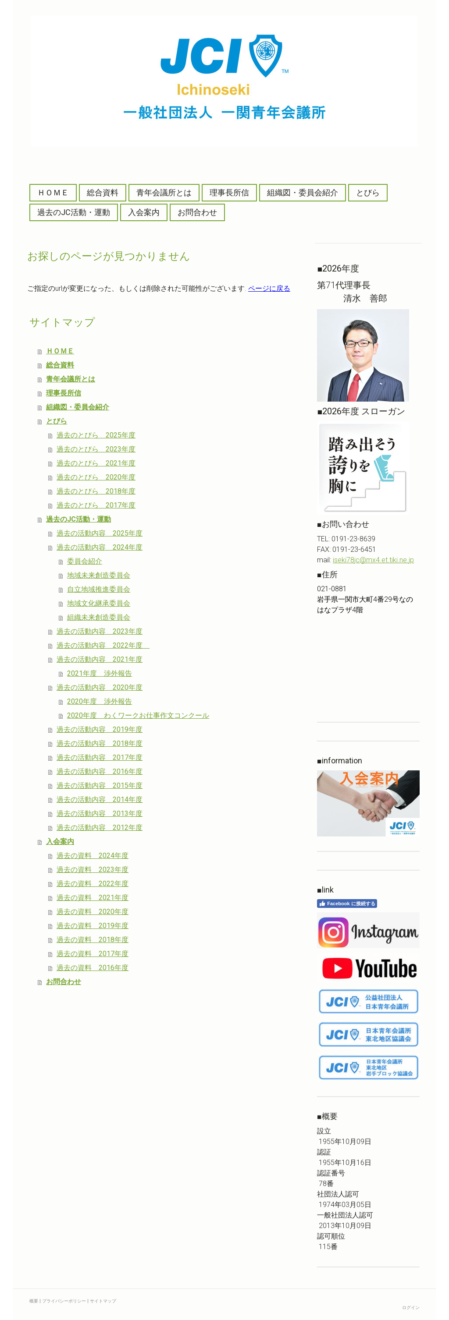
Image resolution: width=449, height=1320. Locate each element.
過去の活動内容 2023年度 (100, 631)
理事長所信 (229, 192)
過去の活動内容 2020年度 (100, 687)
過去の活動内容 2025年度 (100, 533)
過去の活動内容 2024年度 (100, 547)
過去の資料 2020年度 (92, 911)
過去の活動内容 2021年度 (100, 659)
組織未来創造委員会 (98, 617)
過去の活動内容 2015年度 (100, 785)
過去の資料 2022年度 (92, 883)
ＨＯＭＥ (53, 192)
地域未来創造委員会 (98, 575)
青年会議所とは (164, 192)
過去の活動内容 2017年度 (100, 757)
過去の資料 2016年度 (92, 968)
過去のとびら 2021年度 (96, 463)
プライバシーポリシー (64, 1301)
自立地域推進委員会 (98, 589)
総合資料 (102, 192)
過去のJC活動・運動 (73, 212)
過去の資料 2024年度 (92, 855)
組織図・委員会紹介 (302, 192)
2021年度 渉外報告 (99, 673)
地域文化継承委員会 (98, 603)
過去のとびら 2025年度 (96, 435)
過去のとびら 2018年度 (96, 491)
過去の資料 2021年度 (92, 897)
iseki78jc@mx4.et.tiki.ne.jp (373, 560)
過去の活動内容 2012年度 (100, 827)
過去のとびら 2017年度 (96, 505)
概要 (33, 1301)
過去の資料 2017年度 (92, 953)
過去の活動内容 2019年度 (100, 729)
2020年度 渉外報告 (99, 701)
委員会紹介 (84, 561)
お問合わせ (197, 212)
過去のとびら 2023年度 (96, 449)
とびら (368, 192)
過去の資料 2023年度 (92, 869)
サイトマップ (103, 1301)
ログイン (411, 1307)
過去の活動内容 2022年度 (103, 645)
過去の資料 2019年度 (92, 925)
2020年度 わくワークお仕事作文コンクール (138, 715)
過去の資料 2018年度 (92, 939)
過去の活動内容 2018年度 (100, 743)
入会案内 (144, 212)
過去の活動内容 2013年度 (100, 813)
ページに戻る (269, 288)
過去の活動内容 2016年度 (100, 771)
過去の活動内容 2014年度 (100, 799)
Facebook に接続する (347, 903)
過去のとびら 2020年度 (96, 477)
